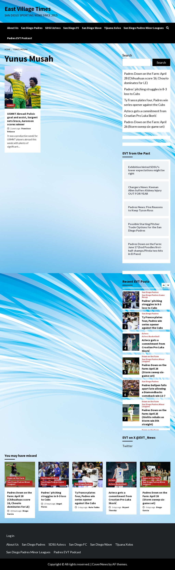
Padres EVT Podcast (19, 38)
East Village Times (28, 9)
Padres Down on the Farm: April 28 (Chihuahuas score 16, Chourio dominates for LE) (146, 78)
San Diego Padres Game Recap (153, 296)
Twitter (127, 446)
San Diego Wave (92, 28)
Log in (10, 536)
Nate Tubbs (94, 507)
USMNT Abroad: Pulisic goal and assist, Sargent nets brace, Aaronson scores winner (22, 119)
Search (127, 55)
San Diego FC (71, 28)
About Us (12, 28)
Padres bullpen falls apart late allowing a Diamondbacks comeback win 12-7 (154, 390)
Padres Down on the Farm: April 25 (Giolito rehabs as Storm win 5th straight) (154, 417)
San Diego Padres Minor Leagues (144, 28)
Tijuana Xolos (112, 28)
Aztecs (145, 334)
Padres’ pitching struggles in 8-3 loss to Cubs (145, 91)
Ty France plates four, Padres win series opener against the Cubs (146, 102)
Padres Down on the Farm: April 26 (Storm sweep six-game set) (145, 124)
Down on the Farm (150, 356)
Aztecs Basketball (150, 336)
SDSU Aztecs (53, 28)
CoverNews (100, 564)
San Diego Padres (32, 28)
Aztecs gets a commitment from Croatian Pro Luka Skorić (145, 113)
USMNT (10, 105)
